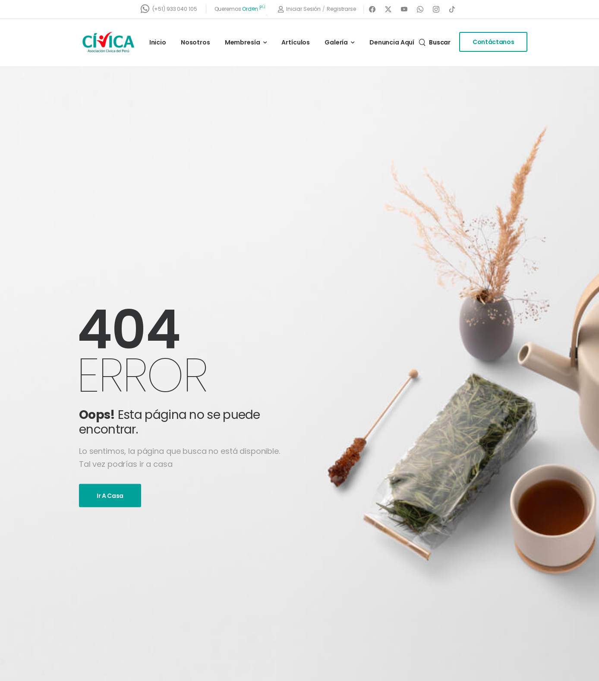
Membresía (242, 42)
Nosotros (195, 42)
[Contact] (146, 9)
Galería (336, 42)
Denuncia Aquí (391, 42)
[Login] (299, 9)
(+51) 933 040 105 (174, 9)
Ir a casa (110, 495)
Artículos (295, 42)
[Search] (435, 42)
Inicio (157, 42)
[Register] (341, 9)
